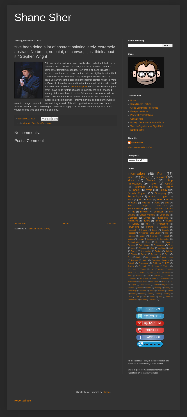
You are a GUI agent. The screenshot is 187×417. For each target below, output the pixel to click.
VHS (145, 297)
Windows (132, 269)
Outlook (131, 263)
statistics (153, 300)
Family (144, 230)
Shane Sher (42, 17)
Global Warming (147, 215)
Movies (146, 218)
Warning (142, 248)
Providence (143, 263)
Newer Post (20, 223)
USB (138, 297)
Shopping (160, 193)
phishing (161, 248)
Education (158, 211)
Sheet (170, 291)
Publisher (157, 263)
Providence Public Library (149, 233)
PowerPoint (133, 227)
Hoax (147, 242)
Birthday (169, 251)
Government (165, 278)
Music (131, 180)
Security (161, 291)
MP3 (148, 224)
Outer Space (144, 245)
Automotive (146, 251)
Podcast (131, 233)
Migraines (166, 285)
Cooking (164, 227)
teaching (146, 202)
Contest (167, 275)
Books (131, 205)
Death (154, 278)
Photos (152, 196)
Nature (148, 288)
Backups (166, 272)
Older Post (111, 223)
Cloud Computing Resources (144, 108)
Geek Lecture (136, 119)
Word (34, 123)
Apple (164, 196)
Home (66, 223)
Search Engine (137, 193)
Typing (166, 266)
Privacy (167, 288)
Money (151, 180)
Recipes (131, 236)
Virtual (152, 297)
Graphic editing (166, 257)
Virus (133, 248)
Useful (169, 183)
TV (140, 199)
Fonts (130, 257)
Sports (158, 294)
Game (134, 202)
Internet (134, 260)
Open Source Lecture (140, 104)
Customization (134, 242)
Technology (134, 196)
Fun (160, 173)
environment (162, 218)
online (161, 269)
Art (133, 211)
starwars (143, 300)
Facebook (132, 230)
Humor (164, 281)
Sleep (142, 294)
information (136, 173)
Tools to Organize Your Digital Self (146, 126)
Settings (155, 266)
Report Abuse (22, 400)
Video (131, 177)
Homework (154, 281)
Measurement (145, 285)
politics (131, 239)
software (159, 208)
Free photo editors (139, 111)
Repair (151, 291)
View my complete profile (140, 147)
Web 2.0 (161, 205)
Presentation (159, 245)
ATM (158, 272)
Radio (167, 233)
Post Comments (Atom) (39, 228)
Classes (144, 254)
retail (170, 248)
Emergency (156, 254)
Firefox (158, 221)
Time (170, 245)
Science (153, 236)
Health (169, 221)
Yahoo (143, 269)
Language (164, 215)
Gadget (139, 257)
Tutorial (165, 236)
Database (144, 278)
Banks (130, 275)
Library (136, 224)
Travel (130, 297)
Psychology (132, 291)
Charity (134, 254)
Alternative (133, 221)
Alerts (170, 208)
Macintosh (133, 218)
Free (155, 186)
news (153, 183)
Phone (169, 199)
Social (136, 189)
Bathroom (139, 275)
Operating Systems (160, 260)
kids (149, 208)
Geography (151, 257)
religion (143, 272)
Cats (149, 275)
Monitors (131, 288)
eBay (151, 248)
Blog (167, 202)
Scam (142, 236)
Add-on (134, 251)
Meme (156, 285)
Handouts (143, 281)
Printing (149, 227)
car (152, 269)
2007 (151, 272)
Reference (139, 186)
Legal (154, 230)
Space (150, 294)
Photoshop (163, 224)
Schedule (143, 266)
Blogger (106, 392)
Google (145, 177)
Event (167, 254)
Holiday (163, 189)
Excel (149, 199)
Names (140, 288)
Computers (165, 239)
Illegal (158, 242)
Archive (146, 221)
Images (133, 285)
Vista (160, 297)
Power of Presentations (141, 115)
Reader (143, 291)
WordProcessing (44, 123)
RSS (167, 263)
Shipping (133, 294)
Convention (132, 278)
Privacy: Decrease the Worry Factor (147, 122)
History (169, 186)
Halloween (132, 281)
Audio (157, 202)
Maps (145, 205)
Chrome (157, 275)
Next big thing (136, 130)
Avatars (158, 251)
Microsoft (27, 123)
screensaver (132, 300)
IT (172, 281)
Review (131, 266)
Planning (157, 288)
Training (167, 294)
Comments (151, 239)
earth (168, 297)
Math (145, 260)
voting (140, 239)
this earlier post (79, 86)
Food (159, 199)
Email (130, 199)
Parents (165, 230)
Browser (144, 211)
